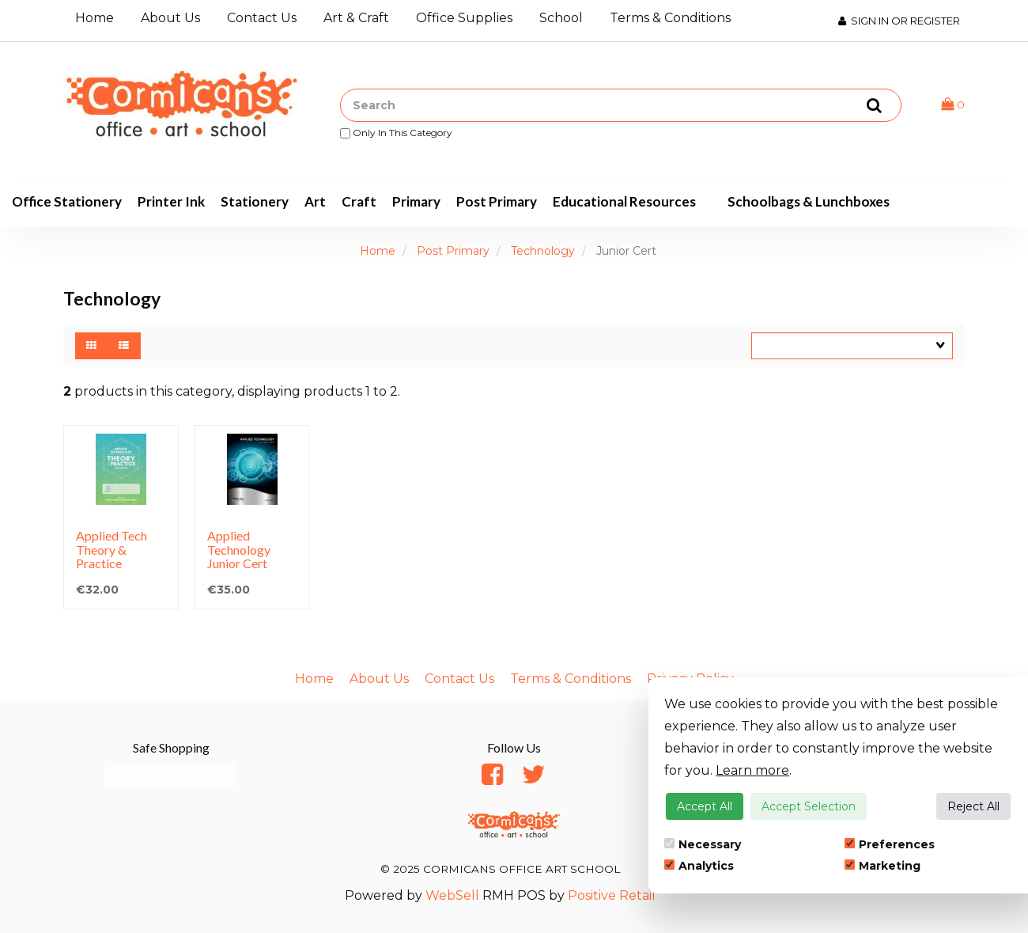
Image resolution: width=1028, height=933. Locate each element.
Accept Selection (809, 806)
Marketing (882, 866)
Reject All (973, 806)
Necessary (702, 844)
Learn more (752, 770)
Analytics (699, 866)
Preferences (890, 844)
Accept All (704, 806)
